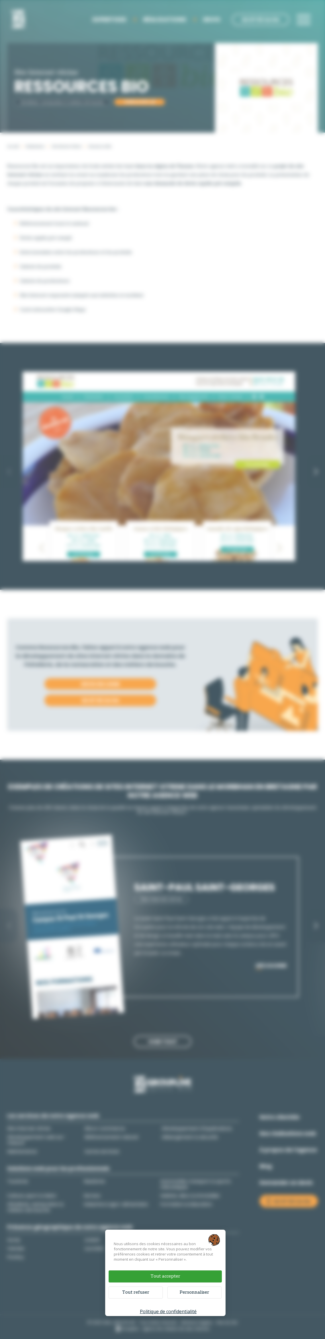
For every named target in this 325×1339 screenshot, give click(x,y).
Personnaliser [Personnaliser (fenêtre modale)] (194, 1292)
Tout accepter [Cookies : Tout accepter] (165, 1276)
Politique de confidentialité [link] (168, 1311)
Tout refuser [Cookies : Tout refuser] (135, 1292)
